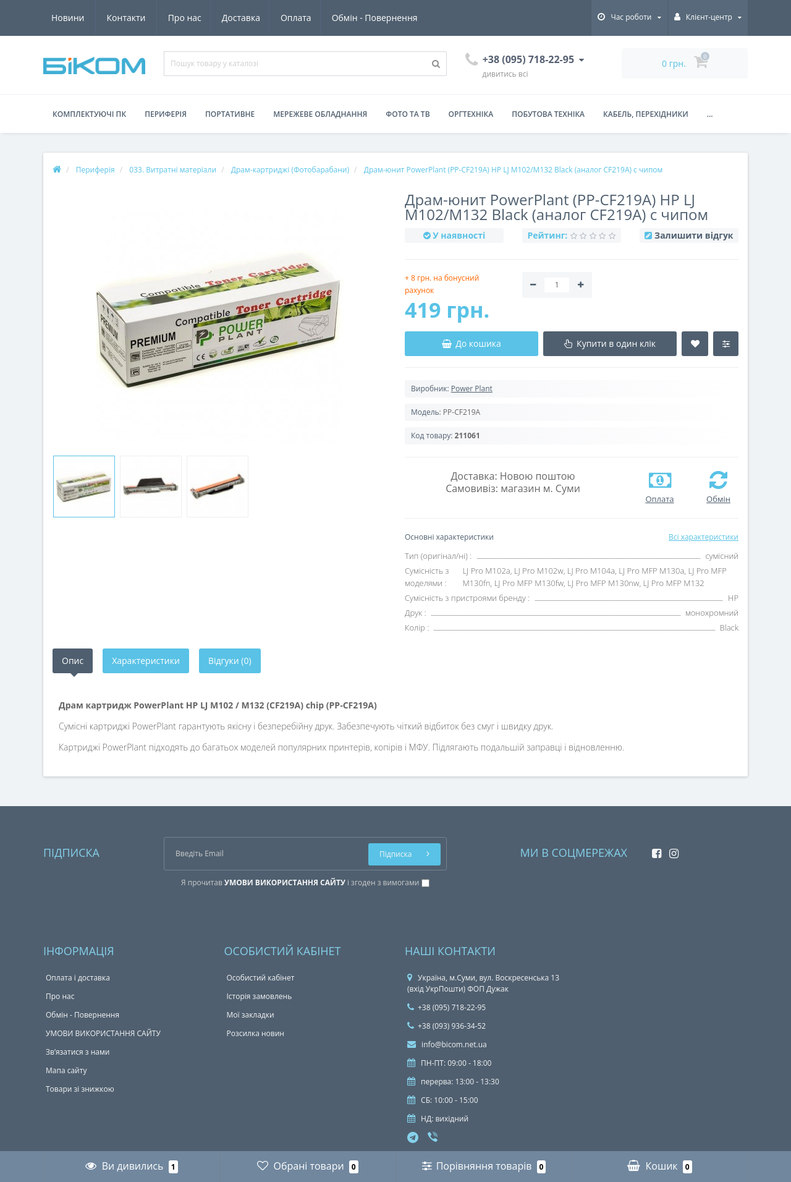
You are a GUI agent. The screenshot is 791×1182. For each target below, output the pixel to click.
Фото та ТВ (407, 114)
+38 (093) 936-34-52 (446, 1026)
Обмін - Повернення (264, 17)
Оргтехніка (471, 114)
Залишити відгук (693, 235)
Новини (345, 17)
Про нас (68, 17)
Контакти (403, 17)
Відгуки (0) (230, 660)
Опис (72, 660)
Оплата (183, 17)
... (710, 114)
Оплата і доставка (78, 977)
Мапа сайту (66, 1070)
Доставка (126, 17)
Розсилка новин (255, 1033)
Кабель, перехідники (645, 114)
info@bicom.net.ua (447, 1044)
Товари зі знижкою (80, 1089)
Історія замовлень (259, 996)
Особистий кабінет (261, 977)
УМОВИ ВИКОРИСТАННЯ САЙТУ (103, 1033)
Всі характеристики (703, 537)
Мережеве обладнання (320, 114)
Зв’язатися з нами (77, 1052)
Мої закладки (250, 1015)
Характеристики (146, 660)
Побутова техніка (548, 114)
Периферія (166, 114)
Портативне (230, 114)
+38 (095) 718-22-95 (446, 1007)
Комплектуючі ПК (89, 114)
